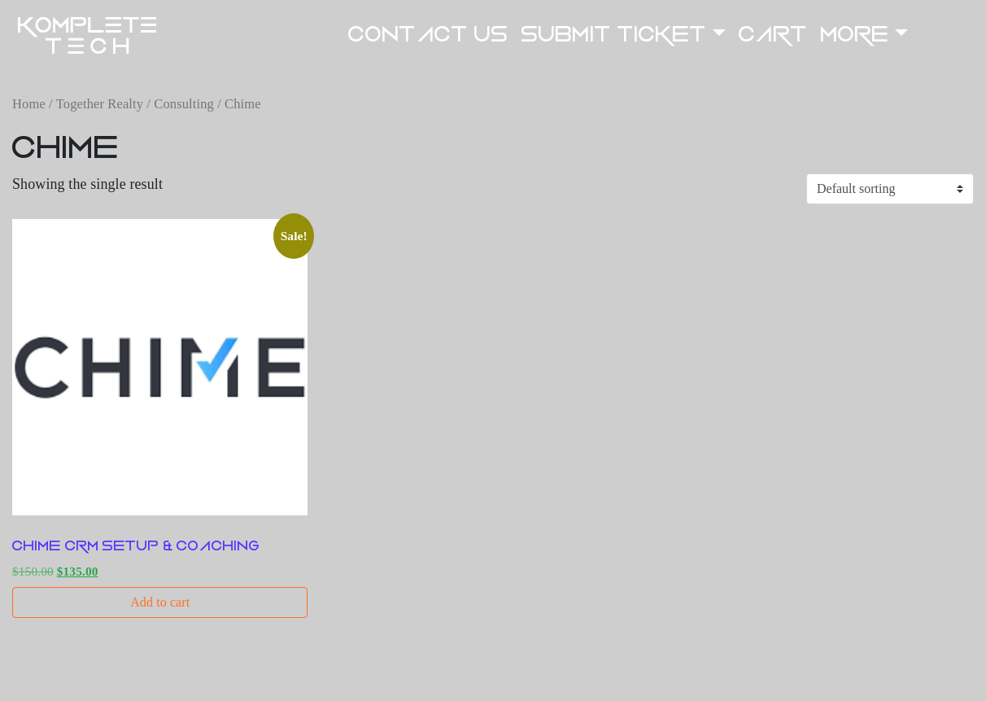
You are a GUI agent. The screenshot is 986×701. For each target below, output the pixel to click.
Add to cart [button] (160, 602)
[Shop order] (890, 188)
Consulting (184, 104)
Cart (773, 34)
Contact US (428, 34)
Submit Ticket (614, 34)
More (855, 34)
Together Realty (99, 104)
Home (29, 104)
